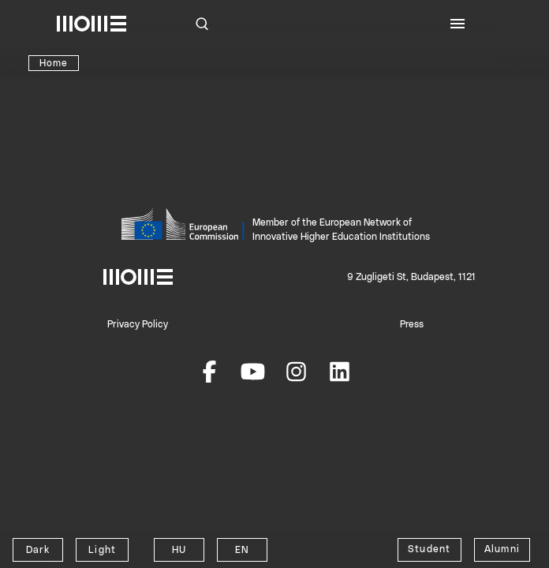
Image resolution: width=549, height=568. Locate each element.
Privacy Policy (137, 324)
